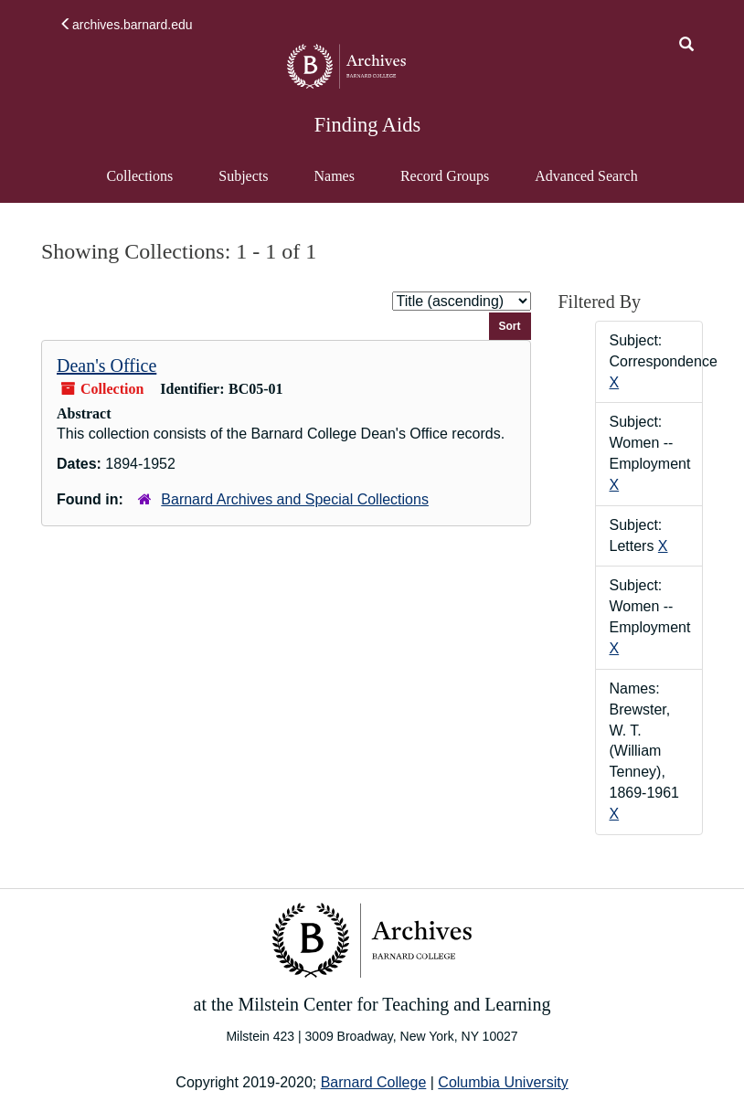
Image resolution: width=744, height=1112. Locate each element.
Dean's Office (106, 365)
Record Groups (444, 176)
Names (334, 176)
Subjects (243, 176)
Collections (139, 176)
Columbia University (503, 1082)
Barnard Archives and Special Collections (295, 499)
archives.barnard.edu (126, 24)
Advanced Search (585, 184)
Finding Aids (367, 124)
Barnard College (374, 1082)
